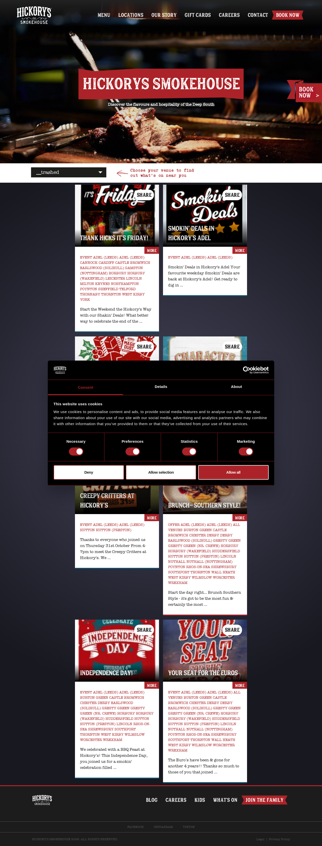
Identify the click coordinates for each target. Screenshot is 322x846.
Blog (151, 800)
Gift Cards (198, 15)
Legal (260, 839)
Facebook (135, 827)
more (151, 250)
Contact (258, 15)
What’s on (225, 800)
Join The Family (265, 800)
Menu (104, 15)
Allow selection (161, 472)
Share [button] (144, 195)
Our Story (164, 15)
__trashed (47, 172)
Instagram (163, 827)
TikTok (189, 827)
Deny (88, 472)
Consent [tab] (85, 387)
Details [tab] (161, 386)
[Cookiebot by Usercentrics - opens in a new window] (247, 370)
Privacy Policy (279, 839)
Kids (199, 800)
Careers (229, 15)
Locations (130, 15)
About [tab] (236, 386)
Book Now (287, 15)
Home (34, 7)
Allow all (233, 472)
